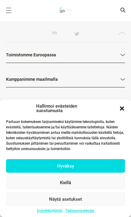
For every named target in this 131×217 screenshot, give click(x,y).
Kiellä (65, 182)
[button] (122, 108)
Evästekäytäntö (49, 210)
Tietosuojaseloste (79, 210)
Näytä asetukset (65, 199)
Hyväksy (65, 166)
